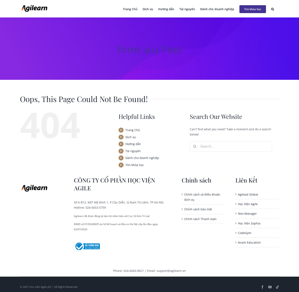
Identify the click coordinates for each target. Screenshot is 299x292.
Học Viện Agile (248, 204)
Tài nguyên (133, 151)
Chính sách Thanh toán (200, 219)
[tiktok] (277, 287)
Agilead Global (248, 194)
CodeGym (244, 233)
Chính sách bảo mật (198, 209)
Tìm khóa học (134, 165)
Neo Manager (247, 214)
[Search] (195, 146)
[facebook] (262, 287)
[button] (272, 8)
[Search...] (231, 146)
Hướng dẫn (133, 144)
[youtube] (270, 287)
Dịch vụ (130, 137)
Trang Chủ (132, 130)
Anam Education (249, 242)
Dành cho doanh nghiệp (142, 158)
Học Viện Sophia (249, 223)
